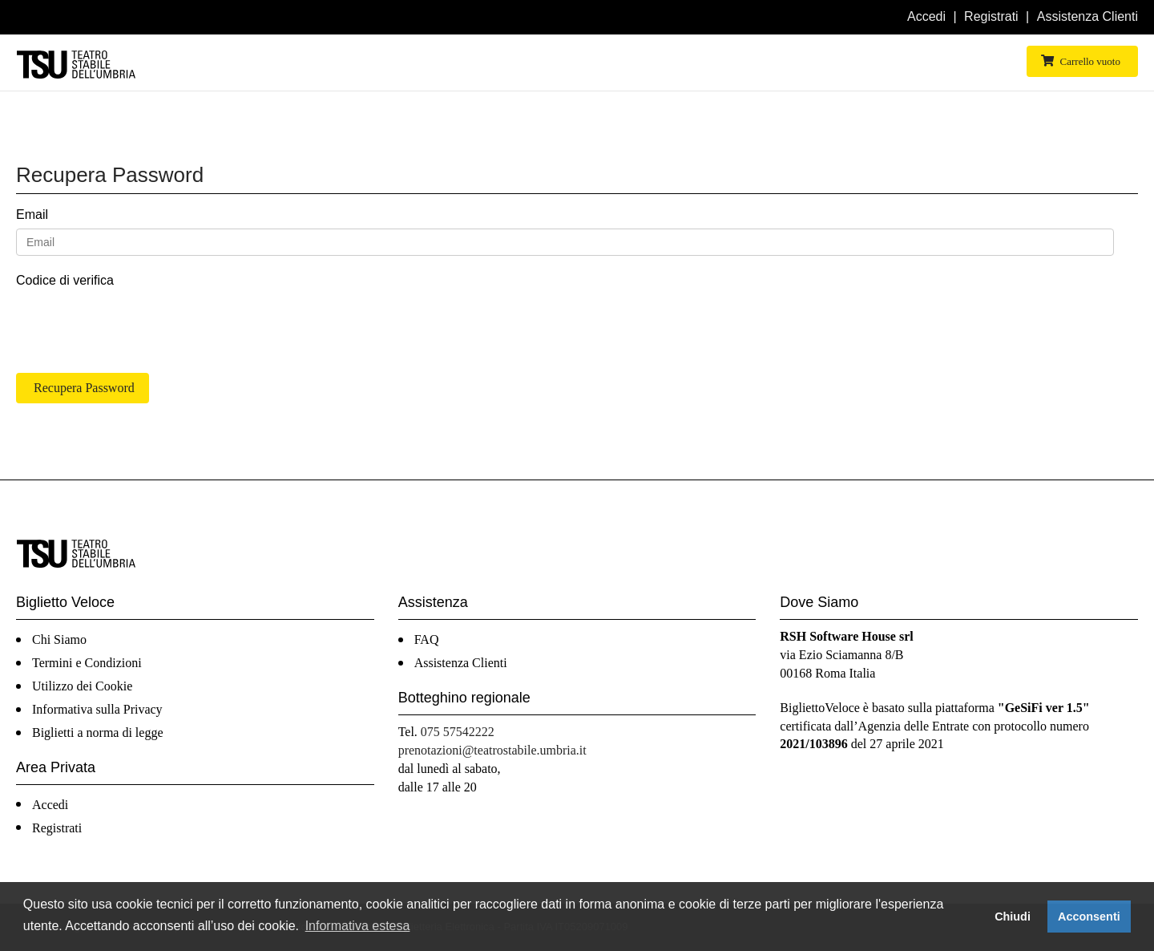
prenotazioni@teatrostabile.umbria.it (492, 750)
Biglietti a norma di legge (97, 732)
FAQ (426, 639)
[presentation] (138, 325)
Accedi (926, 16)
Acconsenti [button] (1089, 916)
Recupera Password (84, 388)
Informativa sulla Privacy (97, 709)
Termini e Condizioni (87, 663)
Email (32, 214)
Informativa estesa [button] (357, 926)
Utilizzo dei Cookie (82, 686)
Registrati (991, 16)
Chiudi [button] (1013, 916)
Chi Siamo (59, 639)
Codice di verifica (65, 280)
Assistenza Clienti (1087, 16)
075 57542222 (457, 732)
